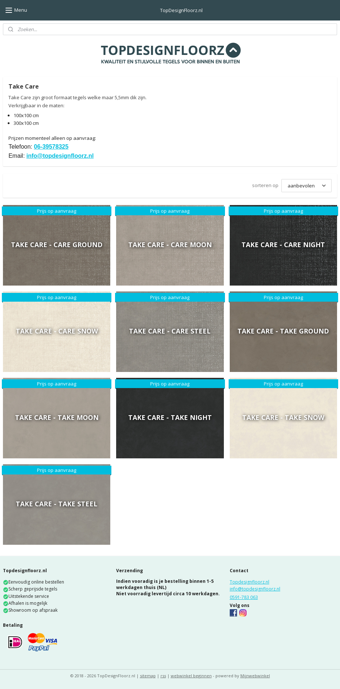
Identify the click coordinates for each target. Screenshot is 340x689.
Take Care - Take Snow (283, 417)
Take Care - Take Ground (283, 331)
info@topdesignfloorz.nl (60, 156)
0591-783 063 (244, 597)
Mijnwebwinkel (255, 675)
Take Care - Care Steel (170, 331)
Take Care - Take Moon (57, 417)
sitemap (148, 675)
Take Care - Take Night (170, 417)
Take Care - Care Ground (57, 244)
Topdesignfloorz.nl (249, 582)
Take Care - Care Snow (57, 331)
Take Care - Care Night (283, 244)
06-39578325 (51, 147)
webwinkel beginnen (191, 675)
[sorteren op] (306, 185)
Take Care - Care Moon (170, 244)
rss (163, 675)
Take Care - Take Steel (56, 503)
